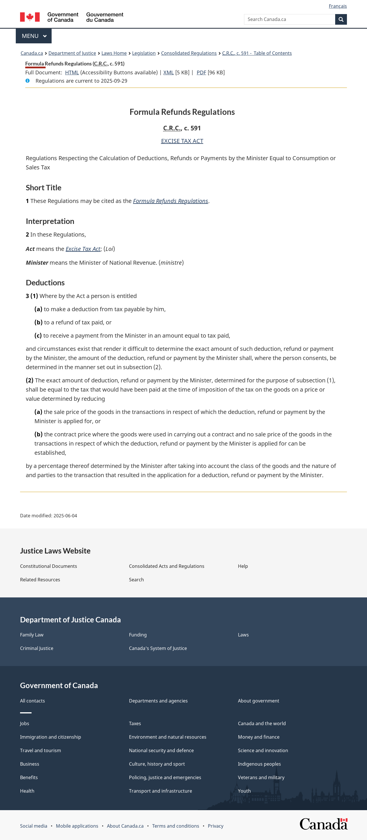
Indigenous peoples (259, 764)
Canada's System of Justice (158, 648)
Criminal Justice (36, 648)
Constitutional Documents (48, 566)
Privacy (215, 826)
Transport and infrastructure (160, 791)
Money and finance (259, 737)
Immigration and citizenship (50, 737)
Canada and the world (262, 723)
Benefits (29, 777)
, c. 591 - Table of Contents (257, 53)
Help (243, 566)
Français (338, 6)
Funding (138, 635)
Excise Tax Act (83, 249)
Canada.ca (32, 53)
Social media (33, 826)
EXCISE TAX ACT (182, 141)
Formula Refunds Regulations (170, 201)
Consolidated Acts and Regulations (166, 566)
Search (136, 579)
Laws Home (114, 53)
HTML (72, 72)
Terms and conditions (175, 826)
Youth (244, 791)
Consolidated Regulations (189, 53)
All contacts (32, 701)
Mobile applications (77, 826)
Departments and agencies (158, 701)
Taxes (135, 723)
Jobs (24, 723)
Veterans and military (261, 777)
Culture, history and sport (157, 764)
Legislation (144, 53)
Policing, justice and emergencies (165, 777)
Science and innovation (263, 750)
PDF (201, 72)
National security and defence (161, 750)
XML (168, 72)
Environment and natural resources (167, 737)
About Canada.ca (125, 826)
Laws (243, 635)
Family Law (32, 635)
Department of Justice (72, 53)
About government (258, 701)
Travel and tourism (40, 750)
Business (29, 764)
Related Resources (40, 579)
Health (27, 791)
